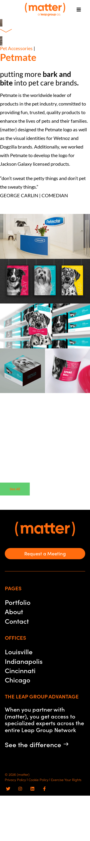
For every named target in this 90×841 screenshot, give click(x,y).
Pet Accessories (16, 48)
